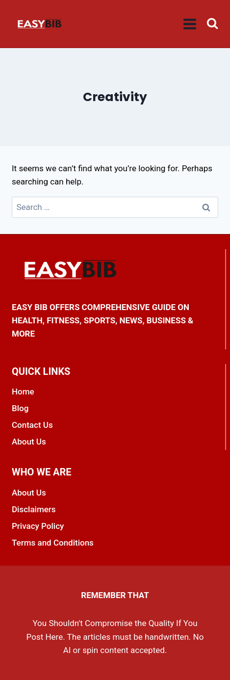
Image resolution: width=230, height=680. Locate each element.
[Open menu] (190, 24)
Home (23, 391)
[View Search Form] (212, 23)
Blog (20, 408)
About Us (29, 441)
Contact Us (32, 425)
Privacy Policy (38, 526)
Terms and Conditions (53, 543)
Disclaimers (34, 509)
